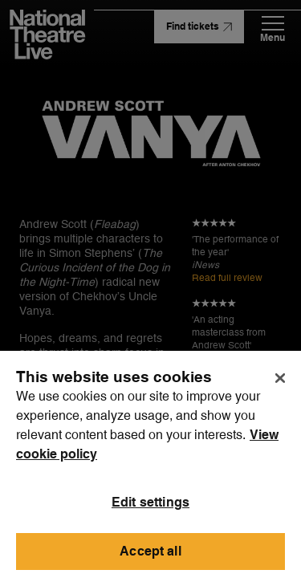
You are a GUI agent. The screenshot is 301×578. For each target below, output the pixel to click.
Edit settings (150, 508)
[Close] (280, 384)
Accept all (150, 557)
